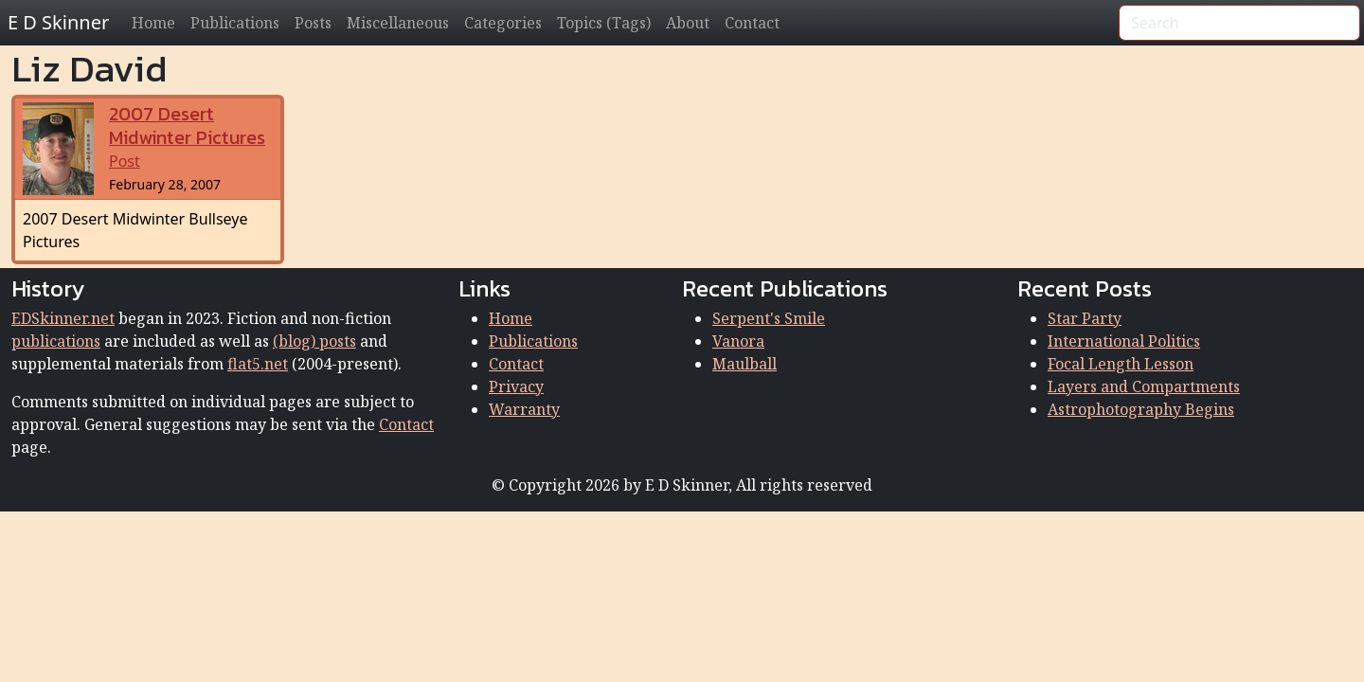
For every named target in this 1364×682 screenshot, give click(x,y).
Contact (752, 22)
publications (55, 341)
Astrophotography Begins (1141, 409)
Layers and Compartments (1144, 386)
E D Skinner (58, 22)
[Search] (1239, 23)
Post (187, 137)
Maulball (744, 363)
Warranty (524, 409)
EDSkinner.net (63, 318)
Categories (503, 22)
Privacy (516, 386)
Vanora (738, 341)
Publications (234, 22)
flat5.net (257, 363)
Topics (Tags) (604, 22)
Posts (313, 22)
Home (153, 22)
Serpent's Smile (768, 318)
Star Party (1085, 318)
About (687, 22)
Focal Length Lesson (1121, 363)
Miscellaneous (398, 22)
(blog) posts (314, 341)
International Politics (1124, 341)
